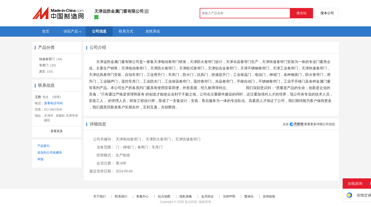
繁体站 (249, 196)
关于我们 (99, 196)
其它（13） (47, 71)
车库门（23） (48, 65)
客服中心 (142, 196)
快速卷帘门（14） (51, 59)
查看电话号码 (53, 103)
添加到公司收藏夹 (49, 152)
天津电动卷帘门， (130, 139)
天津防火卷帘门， (160, 139)
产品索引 (43, 146)
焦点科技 (191, 202)
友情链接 (269, 196)
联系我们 (121, 196)
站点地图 (164, 196)
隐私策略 (186, 196)
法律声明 (229, 196)
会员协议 (207, 196)
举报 (40, 159)
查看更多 (56, 131)
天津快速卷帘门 (187, 139)
